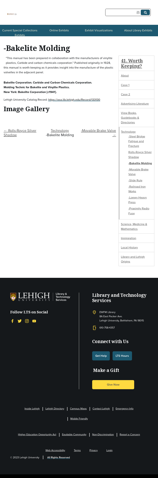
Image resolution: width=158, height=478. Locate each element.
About (125, 75)
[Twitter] (19, 321)
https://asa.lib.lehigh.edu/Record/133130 (74, 99)
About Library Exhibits (138, 30)
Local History (129, 247)
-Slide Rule (135, 180)
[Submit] (145, 12)
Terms (77, 450)
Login (109, 450)
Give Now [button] (113, 384)
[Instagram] (27, 321)
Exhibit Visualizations (99, 30)
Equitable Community (74, 434)
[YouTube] (34, 321)
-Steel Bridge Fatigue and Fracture (136, 141)
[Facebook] (12, 321)
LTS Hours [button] (122, 356)
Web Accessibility (55, 450)
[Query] (128, 12)
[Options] (139, 12)
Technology (60, 130)
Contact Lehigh (101, 409)
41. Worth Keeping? (132, 63)
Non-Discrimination (103, 434)
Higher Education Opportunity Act (37, 434)
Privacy (93, 450)
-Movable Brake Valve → (98, 133)
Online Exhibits (59, 30)
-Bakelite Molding (140, 163)
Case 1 (125, 85)
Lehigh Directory (54, 409)
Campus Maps (78, 409)
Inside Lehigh (32, 409)
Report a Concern (130, 434)
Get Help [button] (101, 356)
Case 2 (125, 94)
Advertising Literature (135, 103)
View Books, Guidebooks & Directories (130, 118)
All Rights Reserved (58, 457)
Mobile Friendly (79, 419)
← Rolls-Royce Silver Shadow (20, 133)
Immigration (128, 238)
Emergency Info (124, 409)
